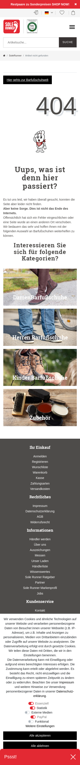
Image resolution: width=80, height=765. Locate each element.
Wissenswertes (40, 571)
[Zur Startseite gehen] (4, 55)
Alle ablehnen (40, 746)
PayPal (42, 717)
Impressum (40, 506)
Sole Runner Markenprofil (40, 588)
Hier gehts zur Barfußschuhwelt (27, 80)
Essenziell (42, 703)
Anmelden (40, 456)
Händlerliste (40, 566)
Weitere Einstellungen (40, 726)
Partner (40, 582)
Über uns (40, 544)
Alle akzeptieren (40, 735)
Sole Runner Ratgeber (40, 577)
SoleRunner (15, 55)
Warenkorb (40, 472)
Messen (40, 555)
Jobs (40, 593)
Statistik (42, 708)
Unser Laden (39, 561)
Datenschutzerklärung (39, 511)
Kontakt (40, 610)
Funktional (42, 721)
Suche (68, 42)
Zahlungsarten (40, 483)
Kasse (40, 478)
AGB (40, 516)
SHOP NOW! (60, 4)
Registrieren (40, 461)
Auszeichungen (40, 550)
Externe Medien (41, 712)
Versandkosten (40, 489)
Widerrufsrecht (40, 522)
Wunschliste (40, 467)
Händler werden (40, 539)
